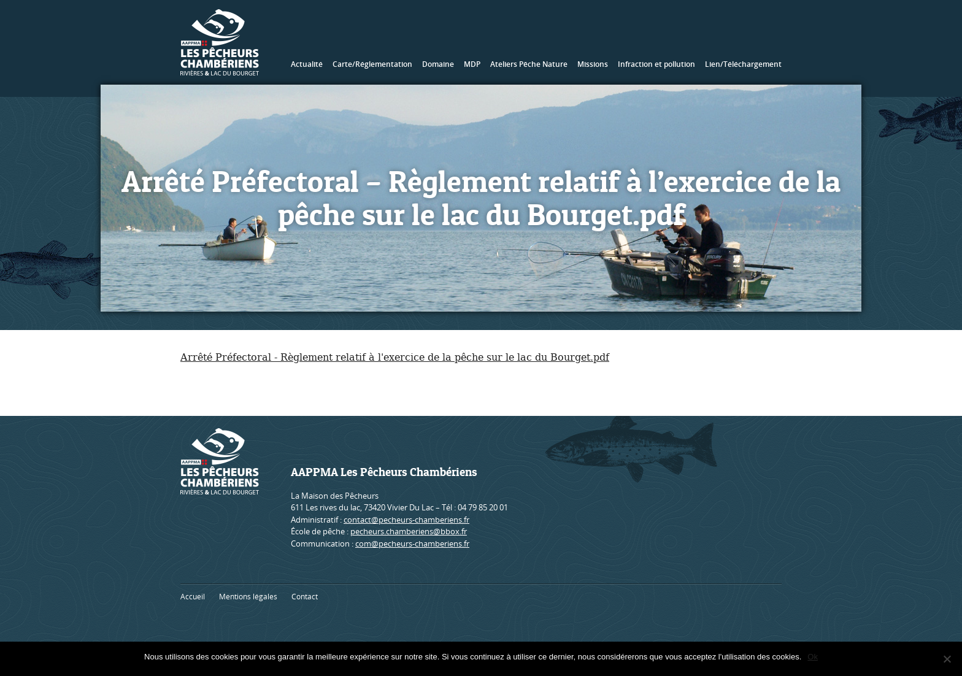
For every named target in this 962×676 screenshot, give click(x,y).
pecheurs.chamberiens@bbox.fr (408, 531)
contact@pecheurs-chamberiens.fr (406, 519)
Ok (812, 656)
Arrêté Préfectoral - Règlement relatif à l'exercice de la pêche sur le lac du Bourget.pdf (394, 357)
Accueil (192, 596)
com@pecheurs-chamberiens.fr (412, 543)
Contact (304, 596)
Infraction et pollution (656, 64)
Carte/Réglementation (372, 64)
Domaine (438, 64)
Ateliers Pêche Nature (529, 64)
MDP (472, 64)
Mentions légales (248, 596)
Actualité (307, 64)
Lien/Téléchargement (743, 64)
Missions (592, 64)
